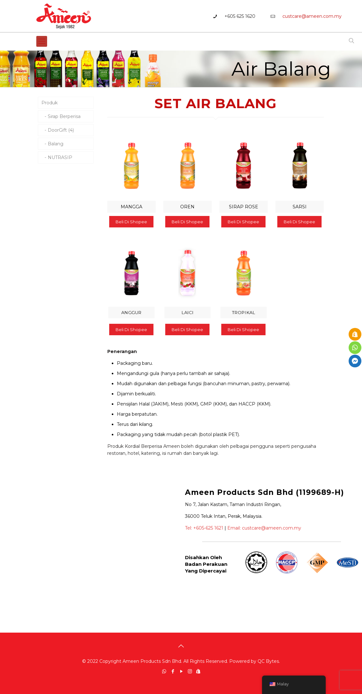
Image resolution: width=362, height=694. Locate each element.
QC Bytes (268, 661)
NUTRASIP (60, 157)
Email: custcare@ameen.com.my (264, 528)
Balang (55, 144)
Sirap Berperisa (64, 116)
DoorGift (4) (61, 130)
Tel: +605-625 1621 (204, 528)
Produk (49, 103)
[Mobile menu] (41, 41)
